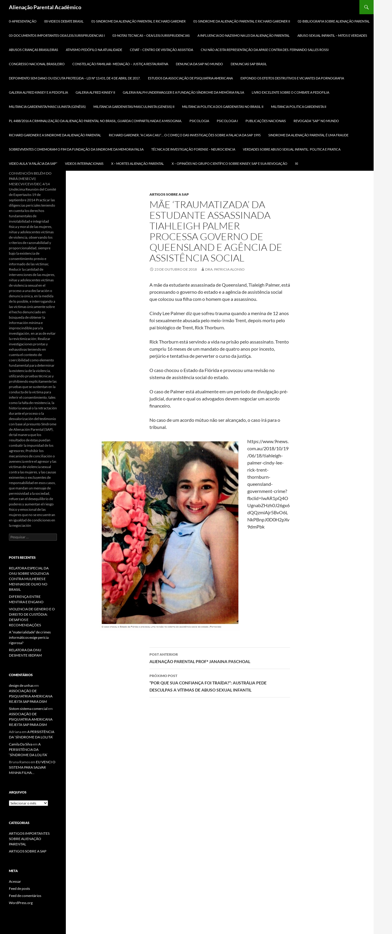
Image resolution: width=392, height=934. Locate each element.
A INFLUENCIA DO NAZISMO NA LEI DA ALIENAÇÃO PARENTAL (243, 35)
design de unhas (21, 685)
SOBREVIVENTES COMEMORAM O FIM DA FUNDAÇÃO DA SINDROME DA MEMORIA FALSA (76, 149)
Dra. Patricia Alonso (225, 269)
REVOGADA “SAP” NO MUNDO (316, 121)
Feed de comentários (25, 895)
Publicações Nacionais (266, 121)
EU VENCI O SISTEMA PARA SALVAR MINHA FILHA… (32, 767)
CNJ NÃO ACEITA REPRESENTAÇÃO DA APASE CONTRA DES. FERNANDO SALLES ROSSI (265, 50)
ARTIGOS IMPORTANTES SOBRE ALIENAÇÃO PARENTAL (29, 838)
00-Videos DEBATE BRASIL (64, 21)
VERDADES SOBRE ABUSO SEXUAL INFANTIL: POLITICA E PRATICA (291, 149)
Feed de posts (19, 888)
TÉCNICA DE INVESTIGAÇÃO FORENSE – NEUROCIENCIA (193, 149)
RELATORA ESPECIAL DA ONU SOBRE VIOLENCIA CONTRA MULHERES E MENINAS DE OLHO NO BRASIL (29, 579)
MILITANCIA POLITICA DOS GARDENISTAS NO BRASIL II (222, 106)
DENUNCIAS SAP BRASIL (249, 64)
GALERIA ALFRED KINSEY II (95, 92)
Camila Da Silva (20, 744)
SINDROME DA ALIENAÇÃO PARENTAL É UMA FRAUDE (308, 135)
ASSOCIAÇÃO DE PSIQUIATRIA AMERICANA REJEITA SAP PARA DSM (30, 696)
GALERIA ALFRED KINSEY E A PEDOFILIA (38, 92)
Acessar (15, 881)
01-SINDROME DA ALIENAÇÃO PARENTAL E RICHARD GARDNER (138, 21)
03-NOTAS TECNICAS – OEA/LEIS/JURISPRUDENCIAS (151, 35)
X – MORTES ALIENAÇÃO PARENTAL (137, 163)
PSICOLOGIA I (227, 121)
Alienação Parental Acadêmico (45, 7)
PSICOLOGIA (199, 121)
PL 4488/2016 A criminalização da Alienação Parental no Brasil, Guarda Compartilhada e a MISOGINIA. (95, 121)
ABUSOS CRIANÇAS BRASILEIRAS (33, 50)
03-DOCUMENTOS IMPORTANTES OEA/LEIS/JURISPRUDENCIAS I (57, 35)
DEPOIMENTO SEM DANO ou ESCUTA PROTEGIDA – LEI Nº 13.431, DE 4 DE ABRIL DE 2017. (74, 78)
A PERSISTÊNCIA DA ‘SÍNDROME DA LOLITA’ (28, 749)
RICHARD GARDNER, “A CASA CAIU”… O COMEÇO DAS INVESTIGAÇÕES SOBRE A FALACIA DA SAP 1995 (185, 135)
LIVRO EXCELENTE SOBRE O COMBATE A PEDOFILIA (290, 92)
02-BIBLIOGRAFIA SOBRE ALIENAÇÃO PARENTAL (334, 21)
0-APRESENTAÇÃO (22, 21)
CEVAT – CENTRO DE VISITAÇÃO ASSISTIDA (161, 50)
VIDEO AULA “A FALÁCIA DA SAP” (33, 163)
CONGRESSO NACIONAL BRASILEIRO (37, 64)
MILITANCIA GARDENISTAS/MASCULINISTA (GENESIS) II (133, 106)
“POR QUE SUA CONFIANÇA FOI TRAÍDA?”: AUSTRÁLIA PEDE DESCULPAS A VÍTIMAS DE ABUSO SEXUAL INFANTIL (219, 682)
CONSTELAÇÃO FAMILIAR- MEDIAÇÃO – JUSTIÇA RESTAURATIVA (120, 64)
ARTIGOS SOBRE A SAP (169, 194)
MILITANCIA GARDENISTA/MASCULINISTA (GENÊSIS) (47, 106)
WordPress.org (21, 903)
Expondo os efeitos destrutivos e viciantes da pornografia (292, 78)
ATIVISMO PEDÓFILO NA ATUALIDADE (94, 50)
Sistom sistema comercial (28, 708)
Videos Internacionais (84, 163)
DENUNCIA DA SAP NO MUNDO (199, 64)
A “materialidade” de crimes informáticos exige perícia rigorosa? (30, 637)
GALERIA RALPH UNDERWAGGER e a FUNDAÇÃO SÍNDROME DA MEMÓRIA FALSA (183, 92)
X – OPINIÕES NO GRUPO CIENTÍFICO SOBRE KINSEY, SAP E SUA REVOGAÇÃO (229, 163)
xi (296, 163)
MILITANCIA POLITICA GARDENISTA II (298, 106)
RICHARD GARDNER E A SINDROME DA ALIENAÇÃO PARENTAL (55, 135)
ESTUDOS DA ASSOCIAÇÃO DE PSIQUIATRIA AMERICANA (190, 78)
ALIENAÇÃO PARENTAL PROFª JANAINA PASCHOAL (219, 657)
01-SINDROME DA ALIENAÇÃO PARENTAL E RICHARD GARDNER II (241, 21)
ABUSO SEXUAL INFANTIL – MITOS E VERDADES (332, 35)
